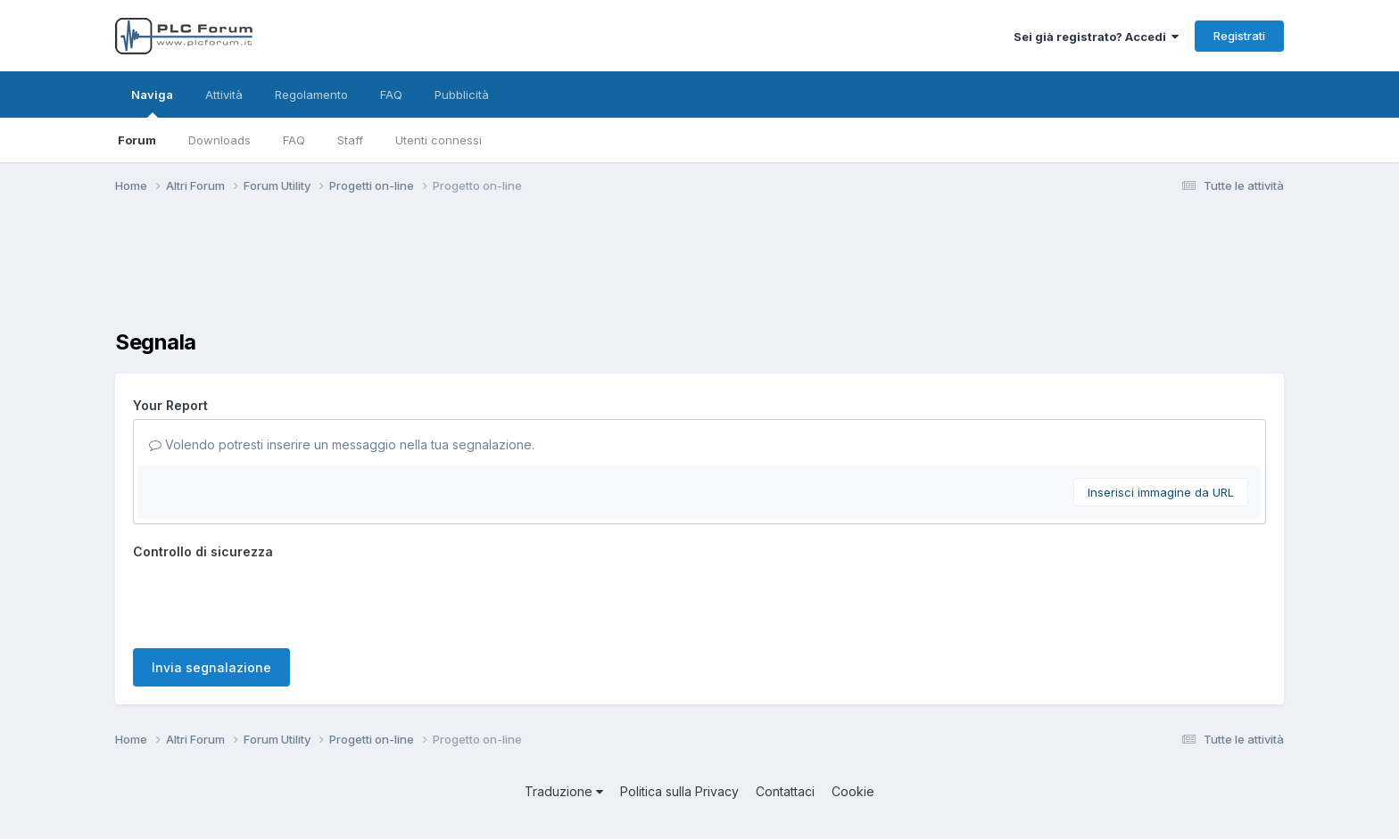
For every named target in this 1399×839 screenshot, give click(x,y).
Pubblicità (462, 94)
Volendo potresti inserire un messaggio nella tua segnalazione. (341, 444)
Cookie (853, 791)
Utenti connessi (438, 140)
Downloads (219, 140)
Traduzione (564, 791)
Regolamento (311, 94)
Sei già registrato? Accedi (1096, 36)
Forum (137, 140)
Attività (224, 94)
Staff (350, 140)
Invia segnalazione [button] (211, 667)
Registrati (1239, 36)
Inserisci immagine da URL (1161, 492)
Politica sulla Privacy (679, 791)
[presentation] (268, 600)
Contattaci (785, 791)
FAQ (294, 140)
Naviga (152, 102)
